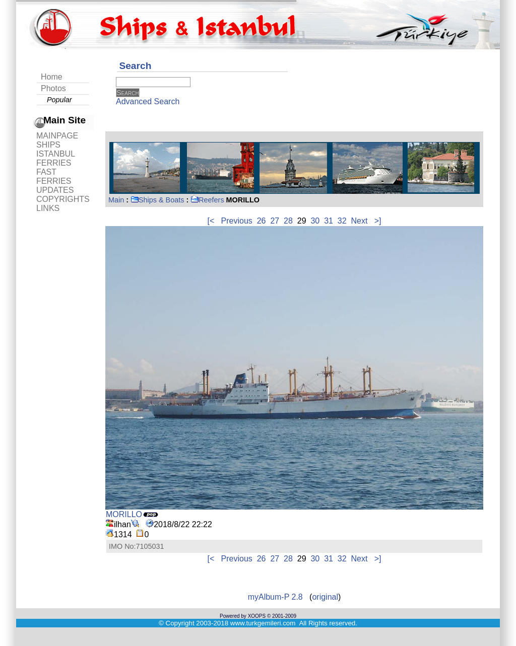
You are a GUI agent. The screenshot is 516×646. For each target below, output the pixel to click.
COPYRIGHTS (63, 199)
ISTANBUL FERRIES (55, 158)
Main (116, 200)
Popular (59, 100)
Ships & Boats (157, 200)
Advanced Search (147, 101)
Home (51, 77)
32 (342, 221)
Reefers (207, 200)
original (325, 597)
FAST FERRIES (53, 176)
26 (261, 221)
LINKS (47, 208)
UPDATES (55, 190)
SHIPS (48, 144)
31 (328, 221)
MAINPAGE (57, 135)
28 (288, 221)
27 (274, 221)
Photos (53, 88)
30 (314, 221)
